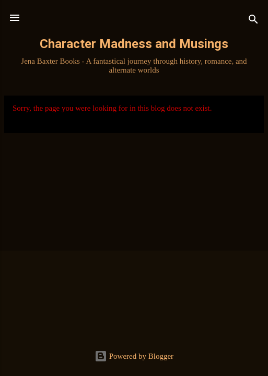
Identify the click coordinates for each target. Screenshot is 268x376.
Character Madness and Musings (134, 44)
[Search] (253, 21)
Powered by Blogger (134, 356)
